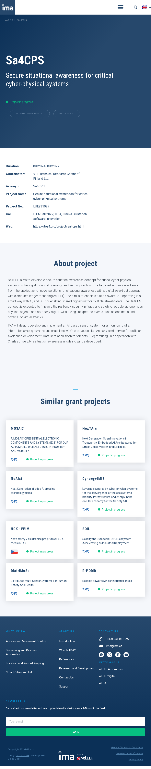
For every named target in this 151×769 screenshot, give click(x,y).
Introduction (67, 644)
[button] (120, 7)
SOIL (86, 531)
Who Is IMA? (67, 653)
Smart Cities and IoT (19, 675)
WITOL (103, 686)
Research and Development (77, 671)
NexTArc (89, 431)
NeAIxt (16, 481)
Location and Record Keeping (25, 666)
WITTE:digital (107, 679)
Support (64, 689)
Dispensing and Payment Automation (22, 655)
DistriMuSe (20, 573)
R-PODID (89, 573)
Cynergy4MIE (93, 481)
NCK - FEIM (20, 531)
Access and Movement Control (26, 644)
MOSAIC (17, 431)
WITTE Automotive (111, 672)
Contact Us (66, 680)
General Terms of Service (129, 756)
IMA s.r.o (8, 20)
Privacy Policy (136, 762)
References (66, 662)
